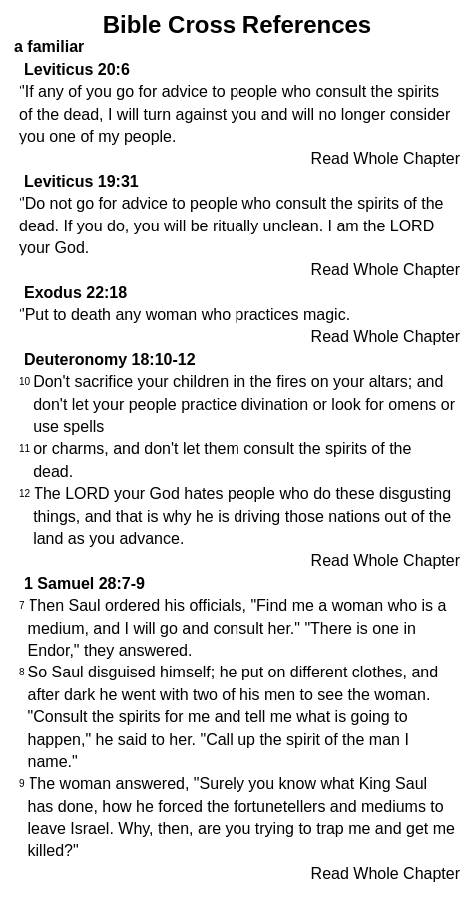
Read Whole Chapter (385, 158)
